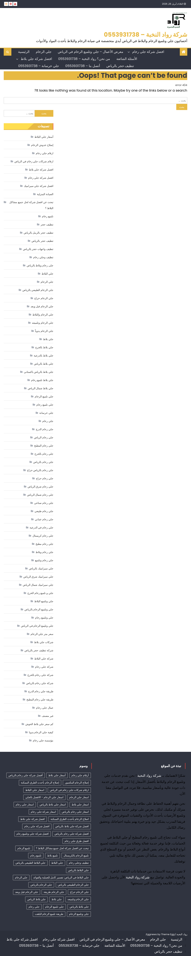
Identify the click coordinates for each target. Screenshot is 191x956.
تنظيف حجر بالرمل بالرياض (38, 233)
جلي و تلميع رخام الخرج (40, 593)
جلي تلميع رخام (44, 405)
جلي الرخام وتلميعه (42, 323)
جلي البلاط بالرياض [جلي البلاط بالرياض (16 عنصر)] (78, 870)
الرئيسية (23, 51)
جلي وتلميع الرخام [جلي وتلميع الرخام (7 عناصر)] (79, 914)
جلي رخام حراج (44, 478)
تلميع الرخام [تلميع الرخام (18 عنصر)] (23, 848)
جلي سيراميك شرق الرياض (38, 577)
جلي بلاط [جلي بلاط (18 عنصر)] (56, 899)
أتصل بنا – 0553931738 (82, 65)
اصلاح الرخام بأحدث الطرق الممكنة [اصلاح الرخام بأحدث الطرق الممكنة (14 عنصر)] (70, 819)
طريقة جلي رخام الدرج (40, 691)
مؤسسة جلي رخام (43, 740)
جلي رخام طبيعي (44, 511)
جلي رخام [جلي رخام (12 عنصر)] (34, 907)
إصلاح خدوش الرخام (42, 145)
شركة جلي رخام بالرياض (39, 683)
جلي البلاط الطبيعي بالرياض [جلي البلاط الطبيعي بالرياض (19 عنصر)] (30, 863)
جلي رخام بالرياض (43, 462)
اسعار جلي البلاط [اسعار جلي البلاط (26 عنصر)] (34, 790)
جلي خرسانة (46, 413)
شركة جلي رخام (44, 667)
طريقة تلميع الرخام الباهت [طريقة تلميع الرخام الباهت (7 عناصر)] (49, 914)
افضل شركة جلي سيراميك (38, 186)
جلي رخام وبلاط (44, 552)
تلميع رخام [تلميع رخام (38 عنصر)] (36, 855)
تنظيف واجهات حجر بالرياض (38, 249)
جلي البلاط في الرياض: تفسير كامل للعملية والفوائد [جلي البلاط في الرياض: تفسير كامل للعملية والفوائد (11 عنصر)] (61, 877)
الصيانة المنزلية (45, 194)
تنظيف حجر (47, 224)
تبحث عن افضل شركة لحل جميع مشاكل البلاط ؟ (31, 205)
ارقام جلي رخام (44, 153)
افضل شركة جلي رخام (148, 51)
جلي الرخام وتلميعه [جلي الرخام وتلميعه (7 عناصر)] (78, 899)
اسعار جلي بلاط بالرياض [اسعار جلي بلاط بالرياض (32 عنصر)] (53, 804)
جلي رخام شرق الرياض (40, 486)
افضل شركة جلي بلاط (36, 58)
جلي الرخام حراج (43, 298)
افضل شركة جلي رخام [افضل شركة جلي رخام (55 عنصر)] (36, 826)
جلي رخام (47, 421)
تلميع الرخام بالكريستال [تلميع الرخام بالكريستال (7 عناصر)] (76, 855)
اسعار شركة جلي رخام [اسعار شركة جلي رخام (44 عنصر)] (43, 812)
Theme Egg (168, 934)
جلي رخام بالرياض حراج (40, 470)
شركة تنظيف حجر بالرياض (38, 650)
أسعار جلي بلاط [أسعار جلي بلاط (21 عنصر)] (56, 775)
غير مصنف (47, 716)
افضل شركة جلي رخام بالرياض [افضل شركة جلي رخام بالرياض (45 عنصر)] (71, 834)
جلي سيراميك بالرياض (41, 568)
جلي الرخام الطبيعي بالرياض (37, 290)
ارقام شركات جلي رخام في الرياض (33, 161)
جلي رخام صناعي (43, 503)
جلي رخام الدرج (44, 429)
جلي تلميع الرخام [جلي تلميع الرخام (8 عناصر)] (54, 907)
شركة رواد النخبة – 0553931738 (145, 34)
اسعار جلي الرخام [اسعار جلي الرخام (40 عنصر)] (79, 797)
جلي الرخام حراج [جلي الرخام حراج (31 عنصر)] (79, 892)
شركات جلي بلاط (43, 642)
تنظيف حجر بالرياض (120, 65)
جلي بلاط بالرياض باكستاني (38, 372)
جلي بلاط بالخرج (44, 347)
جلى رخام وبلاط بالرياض (40, 265)
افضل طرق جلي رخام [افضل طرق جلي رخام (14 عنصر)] (77, 841)
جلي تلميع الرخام (44, 396)
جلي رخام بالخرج (44, 454)
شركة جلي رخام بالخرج (40, 675)
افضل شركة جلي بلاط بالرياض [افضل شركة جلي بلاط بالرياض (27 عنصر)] (72, 826)
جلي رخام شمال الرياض (40, 495)
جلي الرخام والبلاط (42, 314)
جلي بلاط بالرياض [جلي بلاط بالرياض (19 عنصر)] (79, 907)
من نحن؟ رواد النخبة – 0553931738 (84, 58)
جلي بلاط (48, 339)
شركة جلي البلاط (43, 658)
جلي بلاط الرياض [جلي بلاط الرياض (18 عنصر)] (36, 899)
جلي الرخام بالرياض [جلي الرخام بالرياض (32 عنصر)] (41, 885)
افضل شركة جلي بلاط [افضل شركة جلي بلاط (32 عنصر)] (32, 819)
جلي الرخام (43, 51)
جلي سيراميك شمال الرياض (38, 585)
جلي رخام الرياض (43, 437)
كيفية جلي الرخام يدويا (41, 732)
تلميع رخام (47, 216)
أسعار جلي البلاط (44, 137)
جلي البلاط (47, 273)
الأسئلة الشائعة (126, 58)
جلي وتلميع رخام (44, 617)
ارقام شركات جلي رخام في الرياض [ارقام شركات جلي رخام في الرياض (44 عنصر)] (69, 790)
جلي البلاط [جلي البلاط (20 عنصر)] (57, 863)
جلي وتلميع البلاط (43, 601)
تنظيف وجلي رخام (43, 257)
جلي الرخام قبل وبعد (42, 306)
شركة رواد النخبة (149, 775)
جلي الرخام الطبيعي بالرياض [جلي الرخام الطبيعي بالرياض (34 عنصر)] (73, 885)
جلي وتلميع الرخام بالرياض (38, 609)
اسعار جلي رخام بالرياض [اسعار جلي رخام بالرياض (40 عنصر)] (75, 812)
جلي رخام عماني (44, 519)
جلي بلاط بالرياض (43, 364)
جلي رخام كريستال (42, 536)
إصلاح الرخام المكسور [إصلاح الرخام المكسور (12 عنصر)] (77, 782)
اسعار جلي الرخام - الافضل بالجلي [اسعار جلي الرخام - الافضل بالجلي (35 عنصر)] (44, 797)
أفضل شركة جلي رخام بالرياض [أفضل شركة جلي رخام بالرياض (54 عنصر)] (25, 775)
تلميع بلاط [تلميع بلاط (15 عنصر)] (52, 855)
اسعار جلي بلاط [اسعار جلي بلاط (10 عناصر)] (80, 804)
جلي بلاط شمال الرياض (40, 388)
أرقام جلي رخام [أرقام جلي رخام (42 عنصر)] (80, 775)
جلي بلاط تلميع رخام (42, 380)
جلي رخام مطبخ (44, 544)
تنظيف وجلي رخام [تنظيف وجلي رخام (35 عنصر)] (79, 863)
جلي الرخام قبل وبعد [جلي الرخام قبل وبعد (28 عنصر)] (26, 892)
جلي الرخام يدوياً (44, 331)
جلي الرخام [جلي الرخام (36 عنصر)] (21, 877)
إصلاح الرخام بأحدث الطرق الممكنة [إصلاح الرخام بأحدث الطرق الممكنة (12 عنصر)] (40, 782)
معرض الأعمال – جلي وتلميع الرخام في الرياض (90, 51)
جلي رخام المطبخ (43, 445)
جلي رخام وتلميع (44, 560)
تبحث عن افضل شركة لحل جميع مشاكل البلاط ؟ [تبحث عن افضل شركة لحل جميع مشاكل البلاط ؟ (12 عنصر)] (62, 848)
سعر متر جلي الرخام (42, 634)
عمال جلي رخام (44, 708)
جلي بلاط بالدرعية (43, 355)
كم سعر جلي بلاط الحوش (39, 724)
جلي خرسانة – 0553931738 (38, 65)
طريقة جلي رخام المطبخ (39, 699)
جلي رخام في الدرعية (41, 527)
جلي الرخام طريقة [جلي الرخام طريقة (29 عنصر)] (54, 892)
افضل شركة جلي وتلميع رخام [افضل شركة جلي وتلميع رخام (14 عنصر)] (32, 834)
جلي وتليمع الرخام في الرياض (37, 626)
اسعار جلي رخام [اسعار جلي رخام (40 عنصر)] (25, 804)
